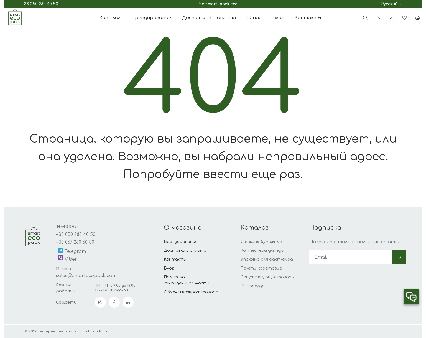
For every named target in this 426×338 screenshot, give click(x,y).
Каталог (110, 17)
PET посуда (253, 286)
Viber (67, 258)
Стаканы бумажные (261, 242)
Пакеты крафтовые (261, 268)
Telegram (72, 251)
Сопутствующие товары (267, 277)
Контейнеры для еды (262, 250)
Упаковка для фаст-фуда (267, 259)
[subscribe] (350, 257)
